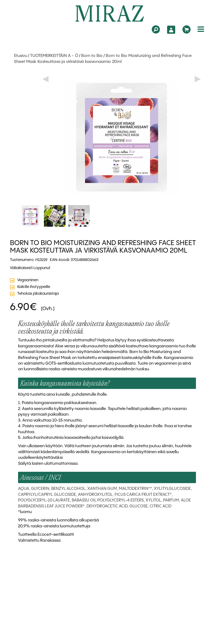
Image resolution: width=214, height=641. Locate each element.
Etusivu (20, 56)
